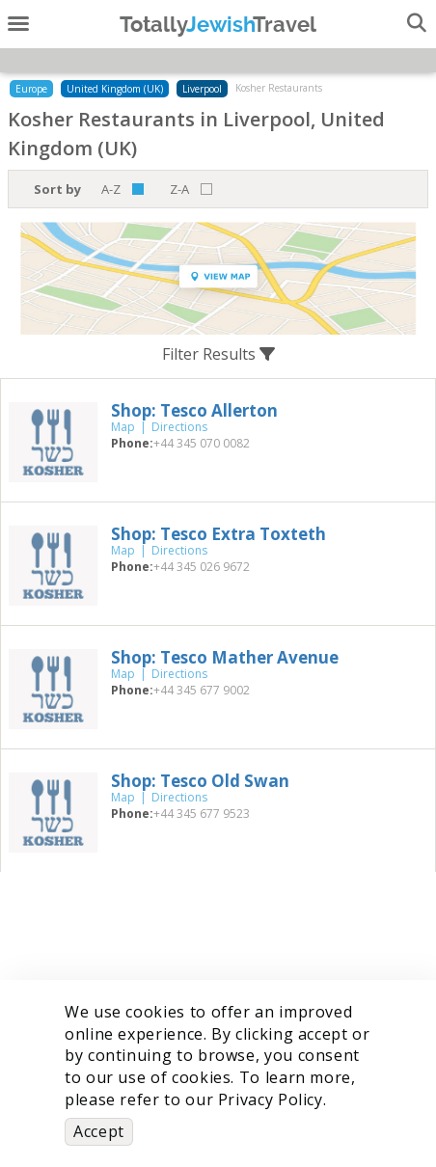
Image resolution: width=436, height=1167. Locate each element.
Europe (31, 88)
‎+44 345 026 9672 (201, 566)
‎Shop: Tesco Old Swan (200, 781)
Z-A (179, 189)
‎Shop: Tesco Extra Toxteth (218, 534)
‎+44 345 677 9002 (201, 690)
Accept (98, 1131)
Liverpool (202, 88)
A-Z (111, 189)
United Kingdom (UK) (115, 88)
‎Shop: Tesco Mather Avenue (225, 657)
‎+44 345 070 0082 (201, 443)
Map (123, 427)
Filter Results (218, 354)
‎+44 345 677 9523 (201, 813)
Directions (179, 427)
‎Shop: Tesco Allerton (194, 410)
